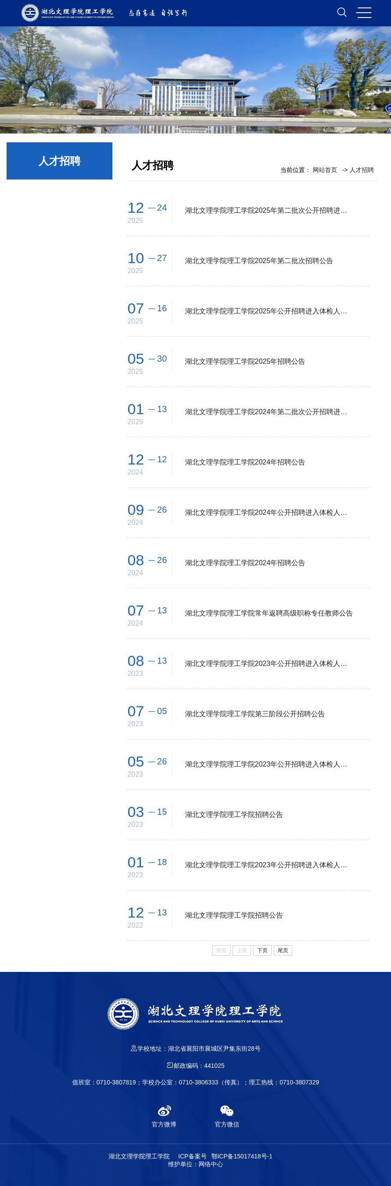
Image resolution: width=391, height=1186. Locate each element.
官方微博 (164, 1116)
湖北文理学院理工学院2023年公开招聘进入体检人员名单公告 (269, 663)
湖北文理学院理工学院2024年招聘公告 (245, 462)
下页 (262, 950)
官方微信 (227, 1116)
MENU (362, 12)
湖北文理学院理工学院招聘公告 (234, 814)
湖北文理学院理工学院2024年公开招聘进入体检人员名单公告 (269, 512)
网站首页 (325, 169)
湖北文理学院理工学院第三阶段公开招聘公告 (255, 714)
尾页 (283, 950)
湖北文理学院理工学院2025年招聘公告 (245, 361)
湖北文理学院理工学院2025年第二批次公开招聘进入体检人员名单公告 (269, 210)
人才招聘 (361, 169)
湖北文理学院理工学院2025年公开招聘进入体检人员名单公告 (269, 311)
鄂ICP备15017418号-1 (241, 1156)
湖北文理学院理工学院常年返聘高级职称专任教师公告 (269, 613)
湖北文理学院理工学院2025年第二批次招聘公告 (259, 260)
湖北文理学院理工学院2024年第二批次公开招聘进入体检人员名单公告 (269, 411)
